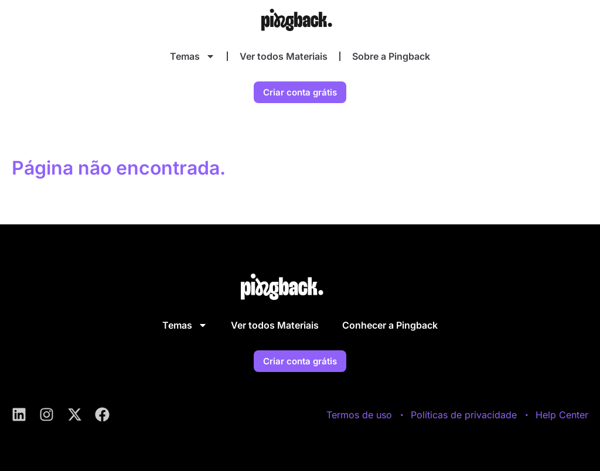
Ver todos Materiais (284, 56)
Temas (192, 56)
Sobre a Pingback (391, 56)
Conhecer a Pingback (390, 325)
